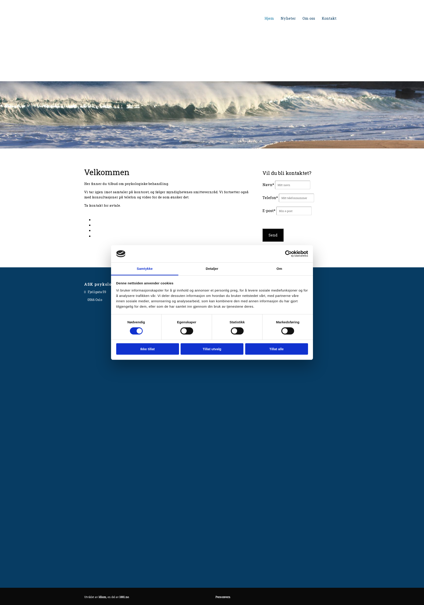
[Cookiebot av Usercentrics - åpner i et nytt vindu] (288, 253)
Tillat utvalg (212, 349)
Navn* (268, 184)
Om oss (308, 18)
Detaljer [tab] (212, 268)
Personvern (222, 597)
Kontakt (329, 18)
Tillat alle (276, 349)
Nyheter (288, 18)
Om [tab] (279, 268)
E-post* (268, 210)
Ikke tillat (147, 349)
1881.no (124, 597)
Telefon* (270, 197)
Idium (102, 597)
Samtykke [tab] (145, 268)
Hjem (269, 18)
